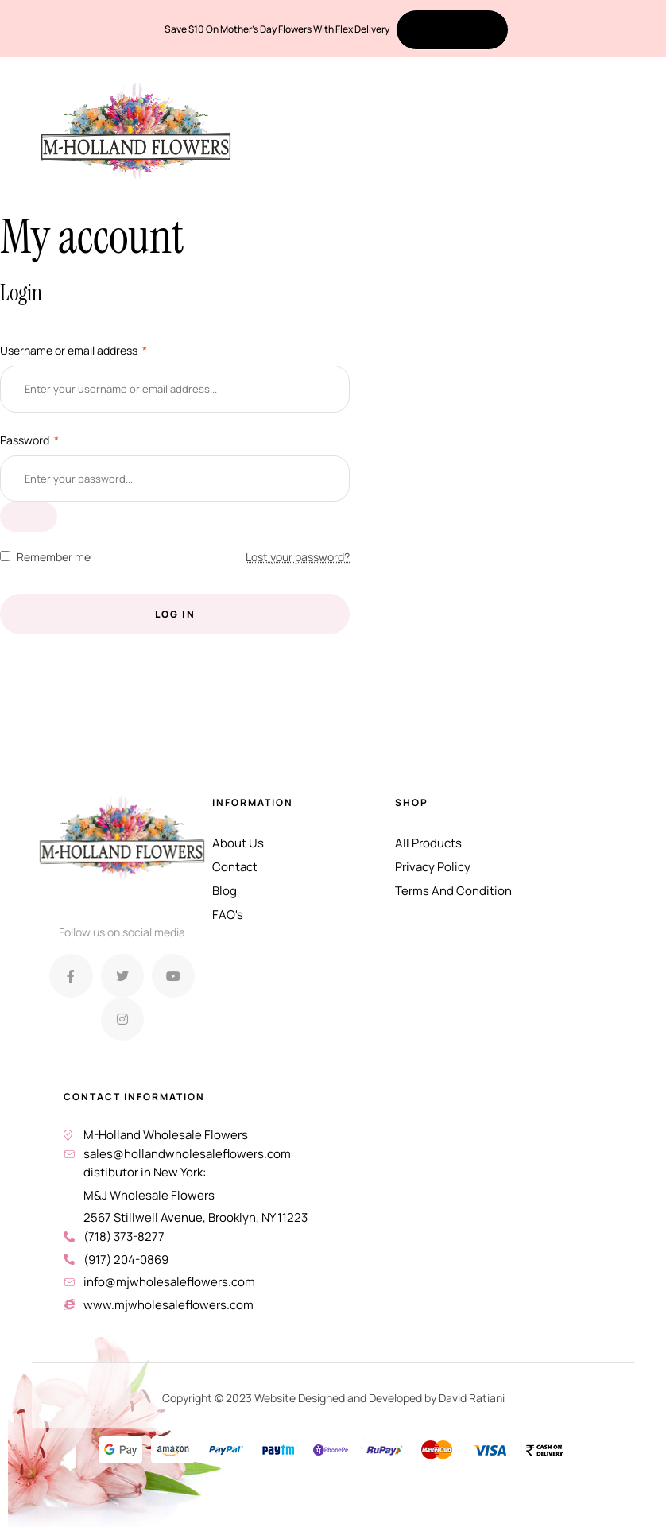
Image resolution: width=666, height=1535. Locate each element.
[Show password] (28, 517)
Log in (175, 614)
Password (29, 440)
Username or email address (73, 350)
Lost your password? (298, 556)
